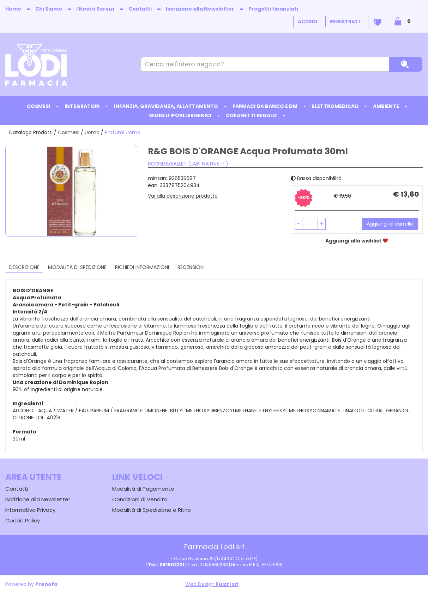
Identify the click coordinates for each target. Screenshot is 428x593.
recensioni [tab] (191, 267)
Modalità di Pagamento (143, 488)
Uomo (92, 132)
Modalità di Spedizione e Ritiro (151, 510)
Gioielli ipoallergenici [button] (180, 115)
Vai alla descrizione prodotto (183, 195)
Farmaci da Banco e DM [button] (265, 106)
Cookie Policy (22, 520)
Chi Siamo (48, 8)
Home (13, 8)
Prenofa (46, 584)
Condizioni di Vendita (140, 499)
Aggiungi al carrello (390, 223)
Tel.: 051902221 (166, 564)
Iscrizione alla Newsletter (200, 8)
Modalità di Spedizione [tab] (77, 267)
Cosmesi (68, 132)
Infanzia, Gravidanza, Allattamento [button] (166, 106)
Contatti (140, 8)
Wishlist (377, 22)
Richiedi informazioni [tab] (142, 267)
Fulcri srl (227, 584)
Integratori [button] (82, 106)
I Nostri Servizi (95, 8)
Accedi (307, 21)
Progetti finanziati (273, 8)
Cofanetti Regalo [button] (251, 115)
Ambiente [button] (386, 106)
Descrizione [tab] (24, 267)
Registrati (345, 21)
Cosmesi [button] (38, 106)
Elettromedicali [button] (335, 106)
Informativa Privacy (30, 510)
